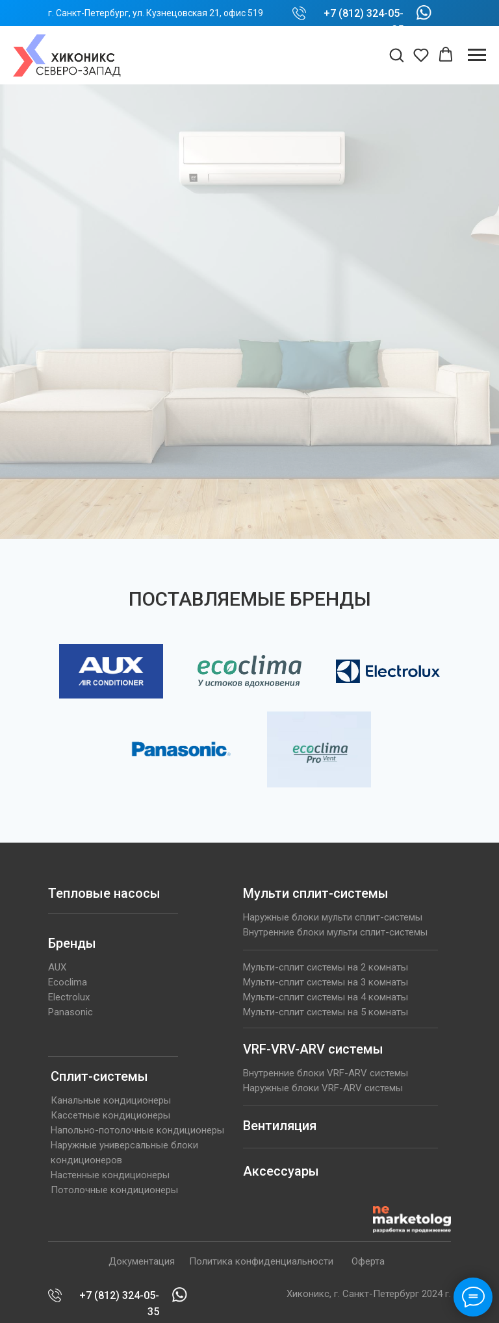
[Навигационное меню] (477, 55)
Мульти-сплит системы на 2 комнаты (325, 967)
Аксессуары (281, 1171)
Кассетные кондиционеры (110, 1115)
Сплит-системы (99, 1076)
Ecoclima (67, 982)
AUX (57, 967)
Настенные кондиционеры (110, 1175)
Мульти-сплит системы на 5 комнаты (325, 1012)
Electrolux (69, 997)
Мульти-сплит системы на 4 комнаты (325, 997)
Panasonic (70, 1012)
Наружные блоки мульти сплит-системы (332, 917)
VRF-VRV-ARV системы (313, 1049)
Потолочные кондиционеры (114, 1190)
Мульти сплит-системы (316, 893)
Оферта (368, 1261)
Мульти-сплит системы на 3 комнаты (325, 982)
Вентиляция (279, 1125)
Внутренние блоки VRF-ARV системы (325, 1073)
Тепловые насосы (104, 893)
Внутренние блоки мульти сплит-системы (335, 932)
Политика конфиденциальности (261, 1261)
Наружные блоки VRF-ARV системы (323, 1088)
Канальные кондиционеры (111, 1100)
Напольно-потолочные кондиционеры (137, 1130)
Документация (142, 1261)
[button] (396, 54)
